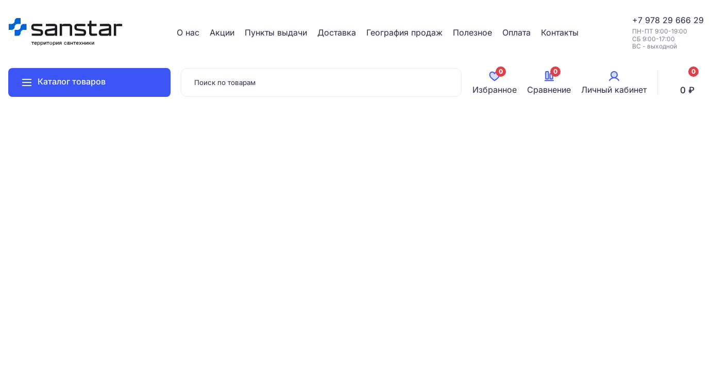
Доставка (336, 32)
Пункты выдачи (276, 32)
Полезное (472, 32)
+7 (638, 20)
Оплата (516, 32)
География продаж (404, 32)
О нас (188, 32)
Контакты (560, 32)
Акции (222, 32)
